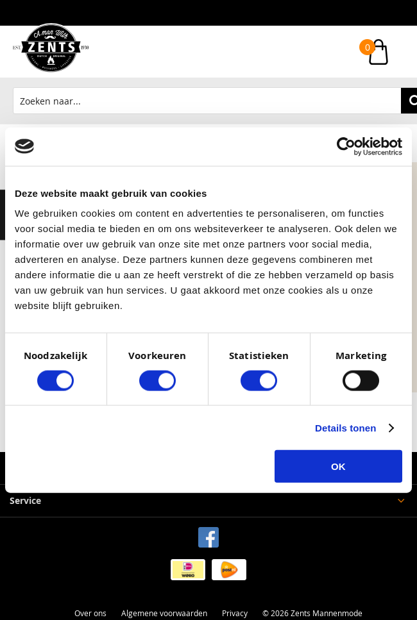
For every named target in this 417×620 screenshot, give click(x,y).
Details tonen (345, 427)
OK (338, 466)
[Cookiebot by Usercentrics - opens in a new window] (346, 146)
